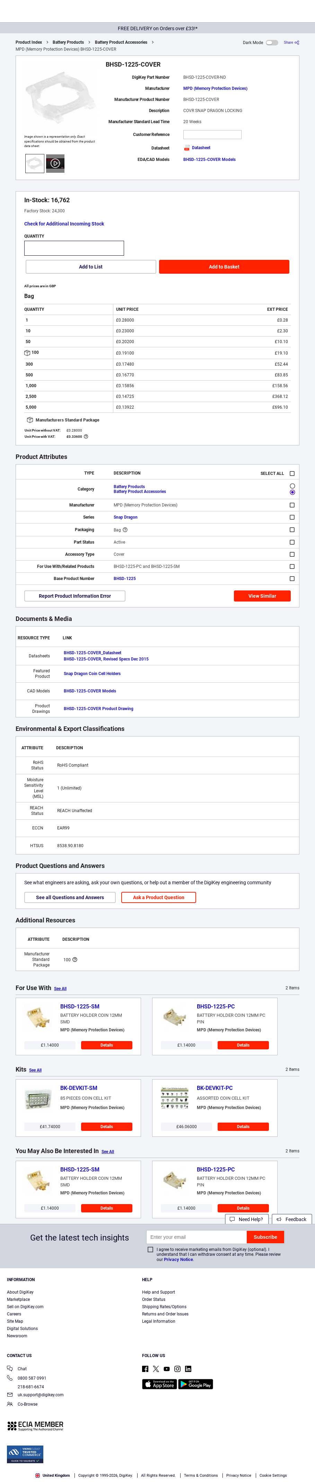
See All (60, 988)
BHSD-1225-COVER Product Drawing (98, 708)
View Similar (262, 596)
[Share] (291, 42)
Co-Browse (22, 1404)
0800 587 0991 (26, 1378)
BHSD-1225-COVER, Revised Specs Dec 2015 (106, 659)
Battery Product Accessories (121, 42)
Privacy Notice (178, 1259)
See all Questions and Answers (70, 897)
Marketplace (18, 1299)
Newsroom (17, 1335)
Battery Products (68, 42)
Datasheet (196, 147)
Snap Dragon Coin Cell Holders (92, 673)
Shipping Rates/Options (164, 1306)
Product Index (29, 42)
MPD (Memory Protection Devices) (215, 88)
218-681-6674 (25, 1386)
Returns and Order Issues (165, 1314)
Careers (14, 1314)
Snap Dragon (126, 517)
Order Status (153, 1299)
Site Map (15, 1321)
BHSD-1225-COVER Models (209, 159)
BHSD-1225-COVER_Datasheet (92, 652)
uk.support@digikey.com (35, 1395)
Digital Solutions (22, 1328)
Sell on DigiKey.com (25, 1306)
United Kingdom (52, 1475)
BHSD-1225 (125, 578)
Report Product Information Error (75, 596)
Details (106, 1045)
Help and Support (158, 1292)
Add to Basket (224, 267)
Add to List (91, 267)
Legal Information (158, 1321)
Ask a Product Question (158, 897)
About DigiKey (20, 1292)
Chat (17, 1369)
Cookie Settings (273, 1475)
